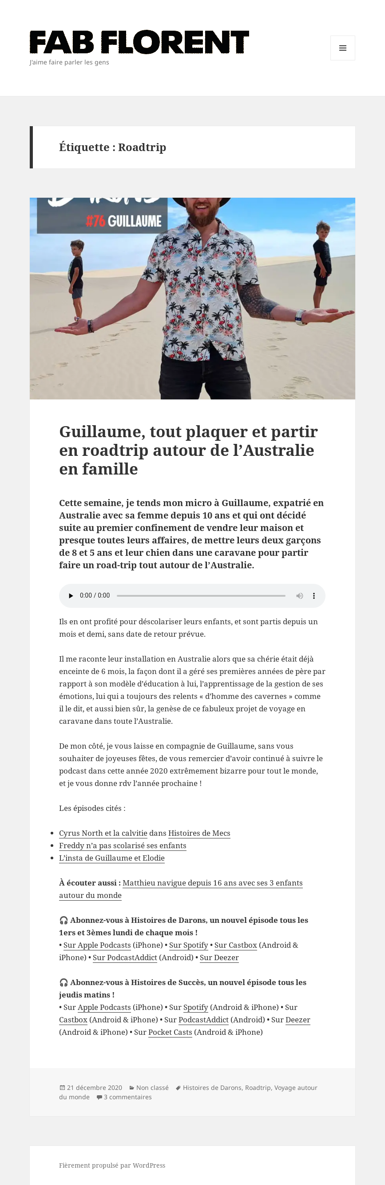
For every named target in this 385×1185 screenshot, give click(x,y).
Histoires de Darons (212, 1087)
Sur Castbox (235, 945)
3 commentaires (128, 1097)
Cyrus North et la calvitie (103, 833)
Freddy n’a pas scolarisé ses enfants (123, 845)
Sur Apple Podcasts (97, 945)
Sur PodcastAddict (125, 957)
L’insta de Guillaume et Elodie (112, 858)
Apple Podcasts (104, 1007)
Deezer (298, 1019)
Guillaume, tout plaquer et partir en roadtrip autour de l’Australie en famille (188, 450)
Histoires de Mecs (199, 833)
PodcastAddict (204, 1019)
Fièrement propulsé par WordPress (112, 1165)
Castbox (73, 1019)
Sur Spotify (188, 945)
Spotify (195, 1007)
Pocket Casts (170, 1032)
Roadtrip (258, 1087)
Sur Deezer (219, 957)
